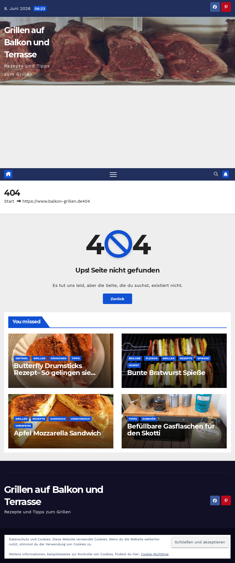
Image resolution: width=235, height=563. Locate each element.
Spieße (203, 358)
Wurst (134, 365)
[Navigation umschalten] (113, 174)
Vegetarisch (80, 418)
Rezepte (186, 358)
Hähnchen (58, 358)
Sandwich (57, 418)
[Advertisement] (117, 126)
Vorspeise (23, 425)
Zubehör (149, 418)
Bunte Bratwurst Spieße (166, 373)
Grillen (39, 358)
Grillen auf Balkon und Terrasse (26, 42)
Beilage (134, 358)
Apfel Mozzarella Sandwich (57, 433)
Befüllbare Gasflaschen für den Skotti (171, 429)
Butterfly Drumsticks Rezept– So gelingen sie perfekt (52, 373)
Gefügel (21, 358)
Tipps (75, 358)
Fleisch (151, 358)
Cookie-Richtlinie (155, 554)
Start (9, 201)
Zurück (117, 299)
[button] (216, 174)
